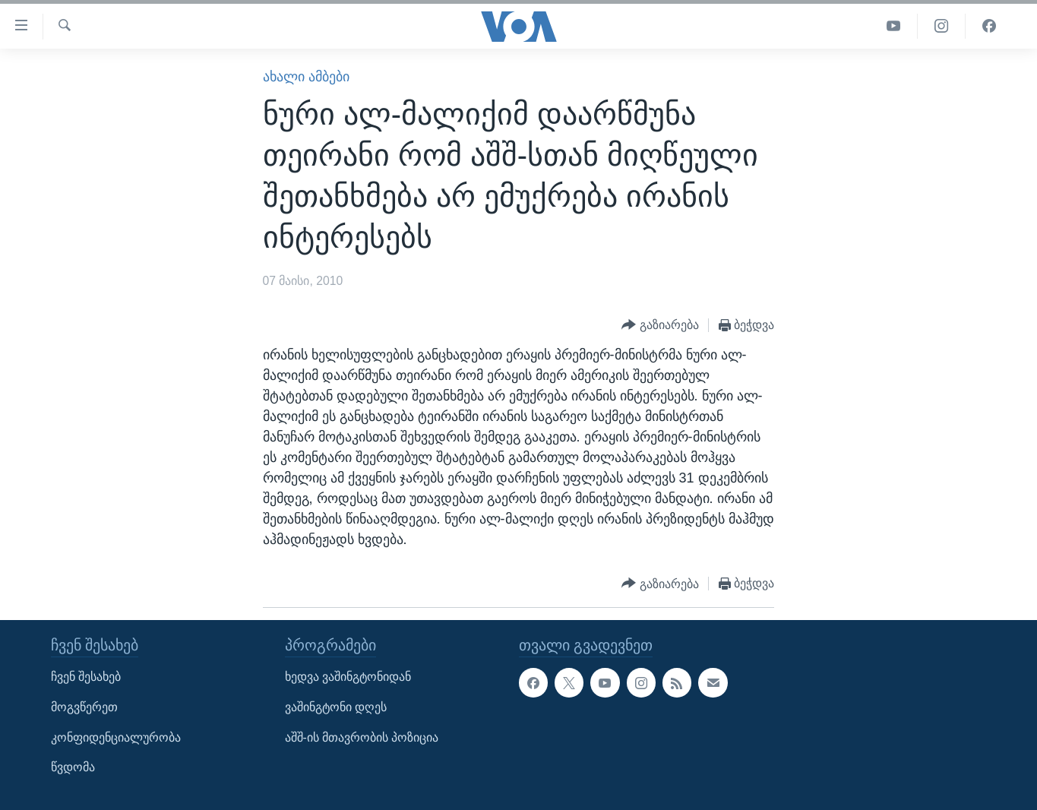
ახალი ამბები (306, 76)
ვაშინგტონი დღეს (336, 707)
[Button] (660, 326)
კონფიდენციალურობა (116, 737)
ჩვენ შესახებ (86, 677)
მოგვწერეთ (84, 707)
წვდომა (73, 767)
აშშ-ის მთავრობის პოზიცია (362, 737)
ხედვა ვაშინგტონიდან (348, 677)
